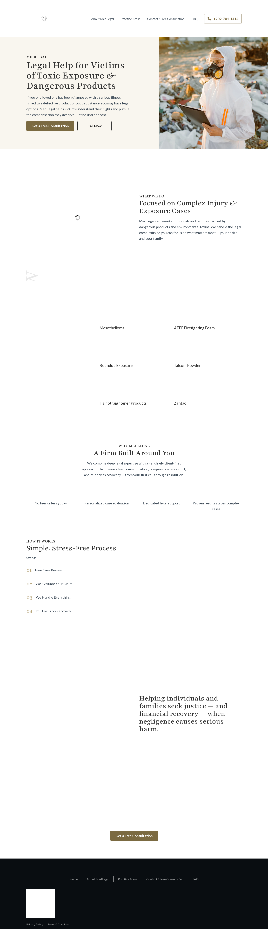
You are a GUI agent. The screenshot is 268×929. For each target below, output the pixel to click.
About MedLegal (102, 19)
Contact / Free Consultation (165, 19)
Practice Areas (130, 19)
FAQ (194, 19)
